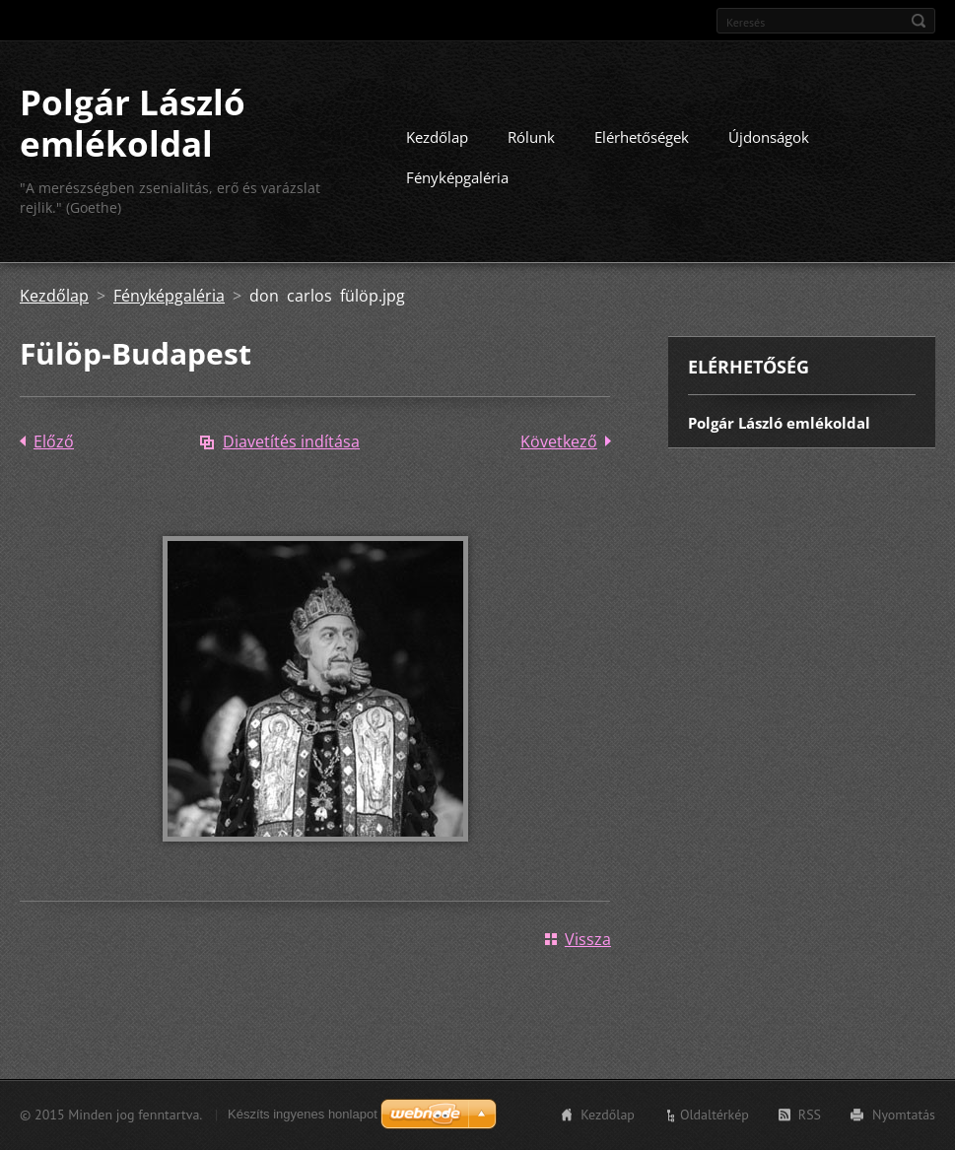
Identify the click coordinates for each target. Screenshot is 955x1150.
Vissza (588, 939)
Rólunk (531, 137)
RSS (809, 1114)
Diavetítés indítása (291, 441)
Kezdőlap (437, 137)
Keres (918, 21)
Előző (54, 441)
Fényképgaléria (457, 177)
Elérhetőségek (641, 137)
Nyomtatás (903, 1114)
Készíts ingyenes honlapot (302, 1114)
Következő (558, 441)
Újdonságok (768, 137)
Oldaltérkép (714, 1114)
